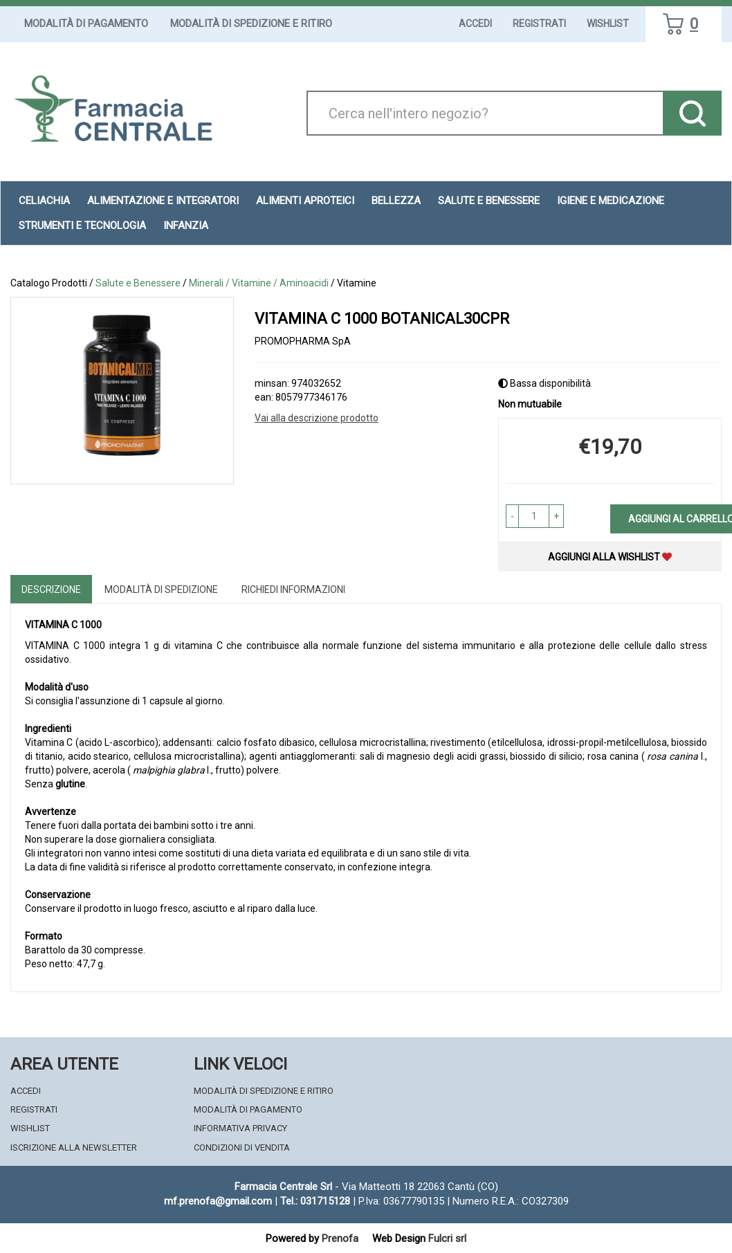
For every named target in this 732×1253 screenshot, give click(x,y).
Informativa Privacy (240, 1128)
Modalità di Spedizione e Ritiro (251, 23)
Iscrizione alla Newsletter (73, 1147)
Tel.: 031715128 (315, 1201)
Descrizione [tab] (51, 589)
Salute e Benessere (489, 200)
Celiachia (44, 200)
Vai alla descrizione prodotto (316, 417)
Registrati (539, 23)
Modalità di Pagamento (86, 23)
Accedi (475, 23)
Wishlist (608, 23)
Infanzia (185, 225)
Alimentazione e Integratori (163, 200)
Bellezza (396, 200)
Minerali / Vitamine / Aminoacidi (259, 283)
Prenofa (340, 1238)
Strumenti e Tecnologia (82, 225)
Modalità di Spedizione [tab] (161, 589)
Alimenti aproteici (305, 200)
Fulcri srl (447, 1238)
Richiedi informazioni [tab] (293, 589)
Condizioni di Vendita (242, 1147)
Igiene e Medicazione (610, 200)
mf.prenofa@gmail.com (218, 1201)
